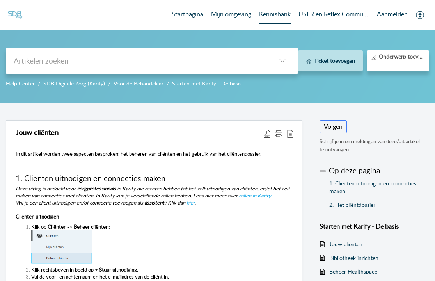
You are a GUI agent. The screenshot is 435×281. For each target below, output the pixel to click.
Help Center (20, 83)
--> (217, 51)
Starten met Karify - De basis (206, 83)
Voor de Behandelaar (138, 83)
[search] (136, 61)
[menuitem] (392, 14)
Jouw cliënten (345, 244)
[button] (420, 15)
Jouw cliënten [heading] (37, 132)
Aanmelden (392, 14)
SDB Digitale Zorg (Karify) (74, 83)
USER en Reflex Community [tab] (333, 14)
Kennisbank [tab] (275, 14)
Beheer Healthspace (353, 271)
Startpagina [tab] (187, 14)
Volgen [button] (333, 126)
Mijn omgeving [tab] (231, 14)
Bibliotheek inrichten (353, 257)
